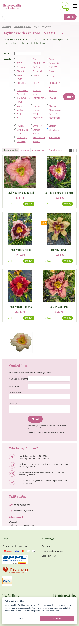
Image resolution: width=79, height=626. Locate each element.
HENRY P (37, 83)
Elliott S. (20, 71)
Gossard (53, 71)
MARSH (20, 105)
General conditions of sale (14, 546)
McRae (36, 110)
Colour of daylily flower (22, 27)
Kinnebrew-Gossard (22, 92)
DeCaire (36, 67)
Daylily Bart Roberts (20, 306)
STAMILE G (54, 129)
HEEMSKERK (22, 83)
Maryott (36, 105)
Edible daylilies (49, 555)
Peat (19, 114)
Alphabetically (55, 149)
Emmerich (38, 71)
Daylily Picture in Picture (58, 192)
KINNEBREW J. (54, 85)
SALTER (20, 125)
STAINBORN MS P (22, 131)
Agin (35, 59)
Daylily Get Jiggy (58, 306)
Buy (30, 203)
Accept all (57, 618)
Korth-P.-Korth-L (37, 92)
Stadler (52, 125)
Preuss (20, 118)
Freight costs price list (52, 551)
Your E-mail (14, 386)
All (18, 59)
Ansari (52, 59)
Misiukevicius (55, 110)
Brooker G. (54, 63)
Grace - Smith (20, 77)
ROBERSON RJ (38, 120)
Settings (22, 618)
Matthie (52, 105)
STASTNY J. (22, 137)
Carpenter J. (22, 67)
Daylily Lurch (59, 249)
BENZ (19, 63)
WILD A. (36, 141)
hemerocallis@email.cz (24, 511)
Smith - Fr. (37, 125)
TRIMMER (21, 141)
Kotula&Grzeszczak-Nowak (23, 100)
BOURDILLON (39, 63)
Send (35, 419)
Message (13, 403)
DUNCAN (53, 67)
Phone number (16, 392)
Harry (51, 75)
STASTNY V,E (39, 137)
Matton (20, 110)
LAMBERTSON (39, 98)
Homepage (6, 27)
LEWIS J (52, 98)
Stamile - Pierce (37, 131)
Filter (69, 97)
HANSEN (37, 75)
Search (70, 16)
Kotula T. (53, 90)
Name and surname (18, 378)
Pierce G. (53, 114)
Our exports (48, 546)
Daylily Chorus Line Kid (20, 192)
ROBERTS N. (54, 118)
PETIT (35, 114)
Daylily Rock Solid (20, 249)
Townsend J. (54, 137)
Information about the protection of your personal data (47, 432)
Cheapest (24, 149)
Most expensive (39, 149)
